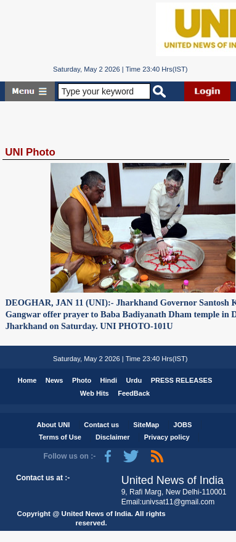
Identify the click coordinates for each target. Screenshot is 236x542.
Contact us (101, 424)
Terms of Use (60, 437)
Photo (81, 380)
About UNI (53, 424)
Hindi (109, 380)
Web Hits (94, 393)
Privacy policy (167, 437)
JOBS (182, 424)
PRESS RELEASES (182, 380)
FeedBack (134, 393)
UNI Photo (30, 152)
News (54, 380)
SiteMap (146, 424)
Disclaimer (113, 437)
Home (27, 380)
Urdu (134, 380)
